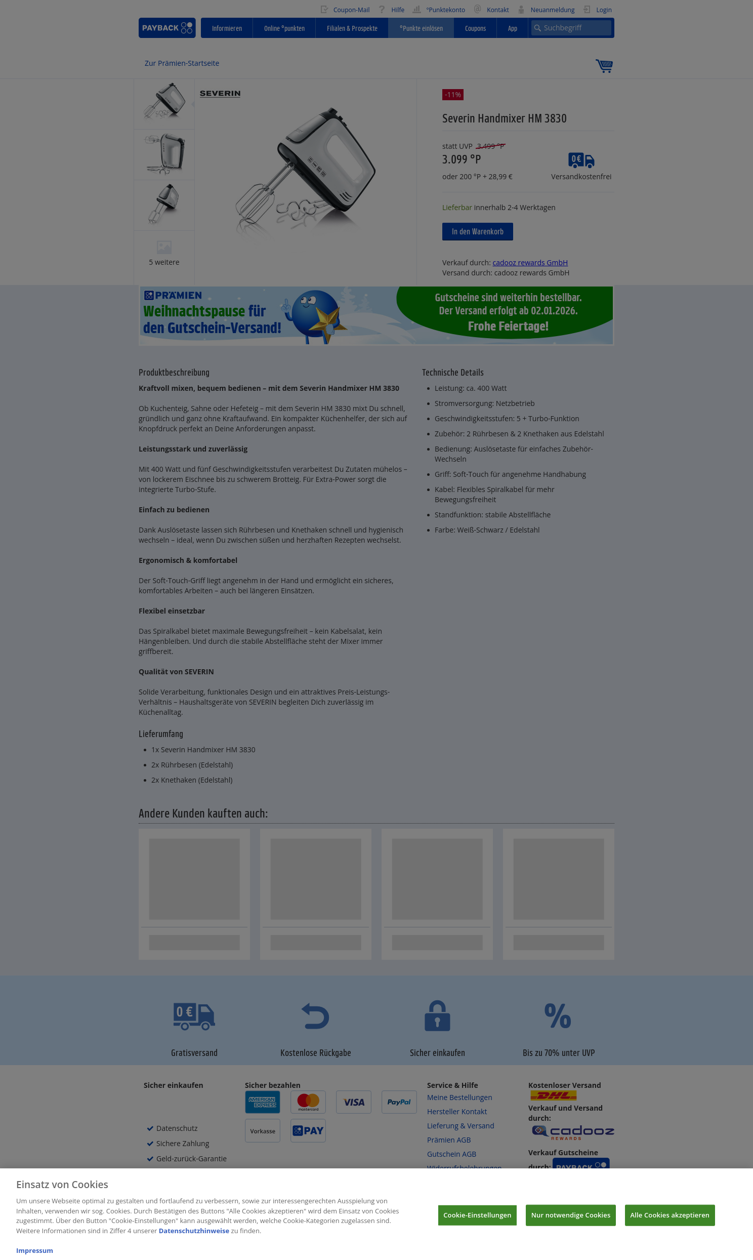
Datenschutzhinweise (194, 1236)
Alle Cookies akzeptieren (670, 1220)
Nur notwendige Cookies (571, 1220)
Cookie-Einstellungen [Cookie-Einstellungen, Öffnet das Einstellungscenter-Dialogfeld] (477, 1220)
